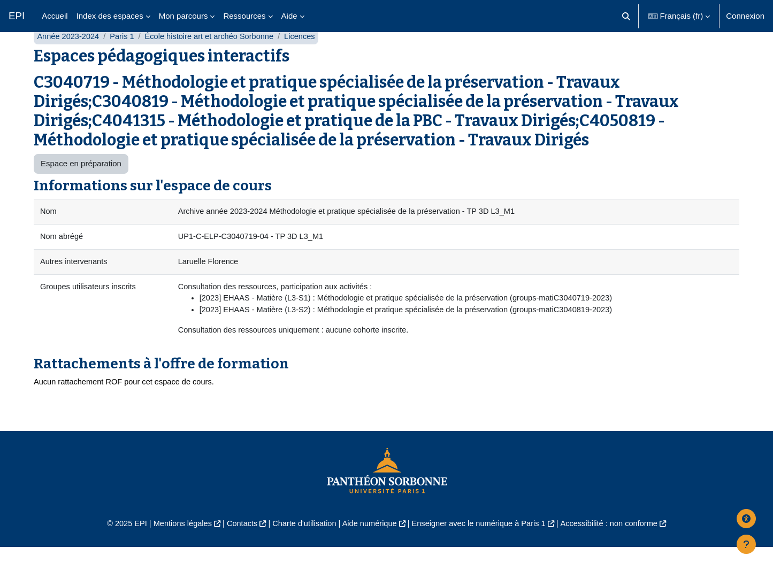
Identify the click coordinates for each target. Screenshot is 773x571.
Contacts (237, 547)
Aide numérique (369, 547)
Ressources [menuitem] (244, 15)
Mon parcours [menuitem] (183, 15)
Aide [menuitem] (289, 15)
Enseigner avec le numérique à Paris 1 (481, 547)
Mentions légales (176, 547)
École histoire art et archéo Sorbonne (214, 57)
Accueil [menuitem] (54, 15)
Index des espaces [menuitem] (109, 15)
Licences (307, 57)
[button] (626, 16)
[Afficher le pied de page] (746, 544)
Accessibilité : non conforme (616, 547)
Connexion (745, 15)
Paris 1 (124, 57)
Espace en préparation (81, 184)
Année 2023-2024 (69, 57)
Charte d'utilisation (302, 547)
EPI (17, 15)
